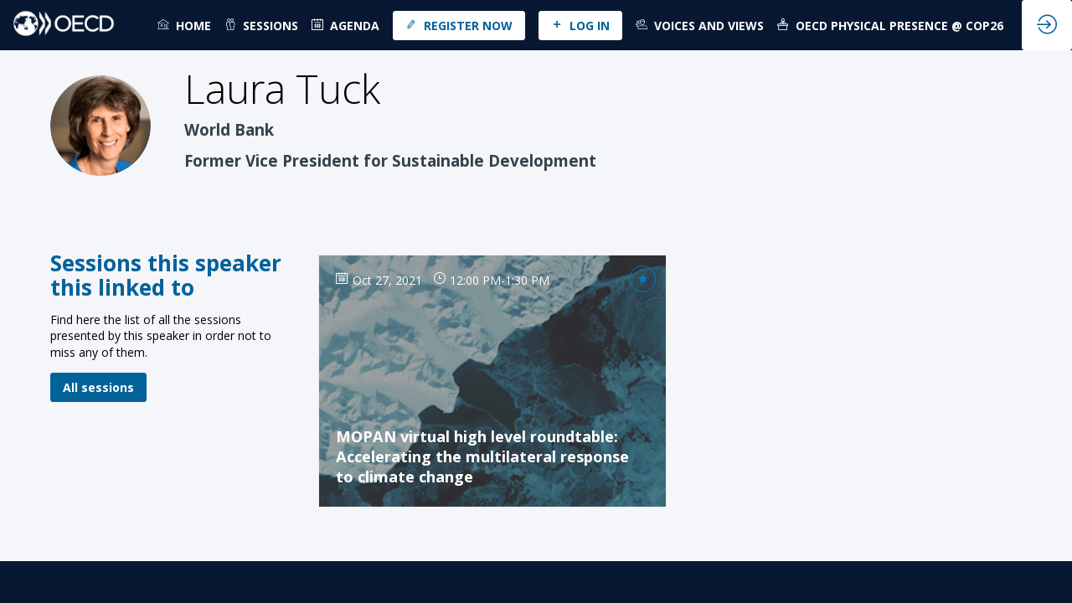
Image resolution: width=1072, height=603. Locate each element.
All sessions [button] (98, 387)
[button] (459, 25)
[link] (184, 25)
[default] (345, 25)
